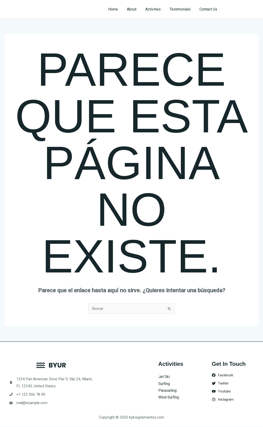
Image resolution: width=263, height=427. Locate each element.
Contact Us (209, 9)
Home (119, 9)
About (136, 9)
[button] (242, 9)
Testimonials (182, 9)
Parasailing (167, 390)
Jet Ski (164, 376)
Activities (156, 9)
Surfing (164, 383)
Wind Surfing (168, 397)
